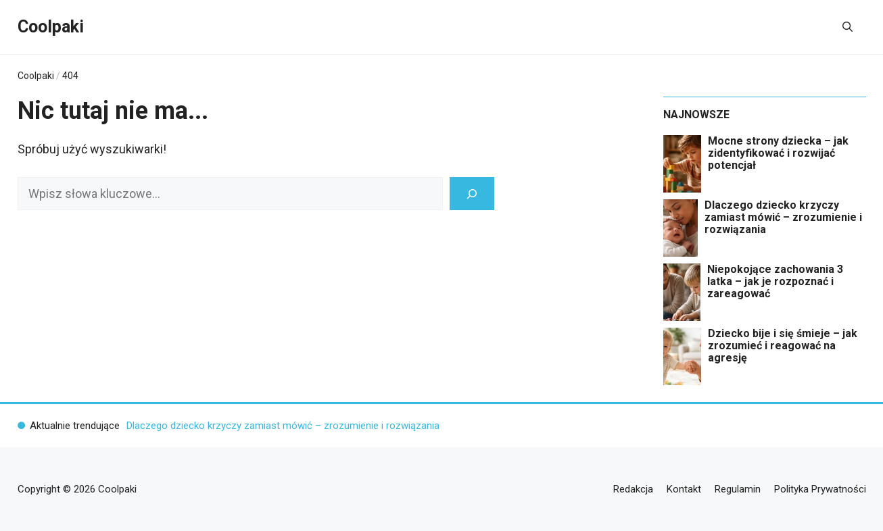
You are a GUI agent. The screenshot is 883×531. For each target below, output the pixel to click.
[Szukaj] (472, 193)
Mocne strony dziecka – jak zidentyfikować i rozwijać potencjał (778, 153)
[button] (847, 27)
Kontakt (684, 489)
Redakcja (633, 489)
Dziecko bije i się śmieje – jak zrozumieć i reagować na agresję (782, 346)
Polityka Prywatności (820, 489)
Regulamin (738, 489)
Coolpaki (51, 26)
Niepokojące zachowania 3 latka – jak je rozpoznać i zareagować (775, 282)
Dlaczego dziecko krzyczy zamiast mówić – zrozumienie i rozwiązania (783, 217)
